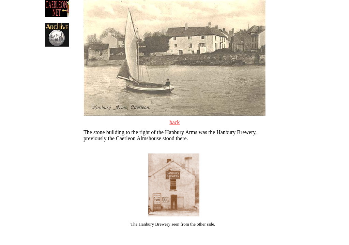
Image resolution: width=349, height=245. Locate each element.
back (174, 122)
